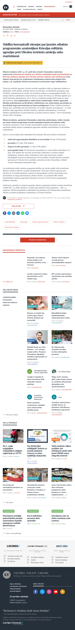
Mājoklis (64, 497)
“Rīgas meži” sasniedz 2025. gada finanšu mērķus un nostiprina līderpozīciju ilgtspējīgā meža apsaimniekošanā (62, 381)
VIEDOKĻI (39, 6)
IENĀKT (69, 2)
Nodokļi (9, 528)
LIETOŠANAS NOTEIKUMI (18, 586)
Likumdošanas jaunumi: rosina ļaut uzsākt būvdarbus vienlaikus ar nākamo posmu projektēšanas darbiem (36, 490)
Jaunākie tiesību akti (15, 556)
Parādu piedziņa (32, 463)
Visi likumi (11, 561)
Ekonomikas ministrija (11, 27)
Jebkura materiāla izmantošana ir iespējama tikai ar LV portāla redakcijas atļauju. (32, 617)
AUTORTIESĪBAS (15, 591)
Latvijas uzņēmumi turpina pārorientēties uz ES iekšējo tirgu (37, 276)
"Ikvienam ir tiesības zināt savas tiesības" (26, 610)
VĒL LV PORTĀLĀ (10, 423)
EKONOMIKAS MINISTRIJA (14, 250)
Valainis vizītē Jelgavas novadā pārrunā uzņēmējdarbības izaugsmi (62, 260)
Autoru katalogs (61, 560)
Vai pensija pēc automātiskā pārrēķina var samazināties (13, 487)
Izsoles (33, 560)
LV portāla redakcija (19, 597)
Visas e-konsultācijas (13, 533)
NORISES (31, 6)
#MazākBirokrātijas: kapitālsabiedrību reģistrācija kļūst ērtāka (61, 315)
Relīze (12, 32)
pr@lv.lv (24, 602)
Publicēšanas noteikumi (14, 199)
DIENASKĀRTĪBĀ (49, 6)
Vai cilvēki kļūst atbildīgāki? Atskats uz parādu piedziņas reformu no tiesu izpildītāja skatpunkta (37, 451)
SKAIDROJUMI (21, 6)
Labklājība (17, 493)
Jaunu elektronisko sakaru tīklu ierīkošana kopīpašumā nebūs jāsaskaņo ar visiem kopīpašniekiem (62, 490)
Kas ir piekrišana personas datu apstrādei (34, 518)
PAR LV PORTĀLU (15, 584)
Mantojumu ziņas (37, 562)
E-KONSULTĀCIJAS (29, 9)
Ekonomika (23, 222)
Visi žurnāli (59, 562)
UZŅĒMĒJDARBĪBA (9, 297)
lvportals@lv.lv (20, 600)
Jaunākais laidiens (37, 557)
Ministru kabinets (59, 222)
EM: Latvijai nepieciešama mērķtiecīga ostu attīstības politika (62, 276)
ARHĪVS (39, 9)
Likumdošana (42, 497)
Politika (64, 458)
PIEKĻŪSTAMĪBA (15, 589)
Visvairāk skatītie (13, 559)
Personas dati (35, 523)
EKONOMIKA (7, 300)
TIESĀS (19, 9)
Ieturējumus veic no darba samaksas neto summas (61, 518)
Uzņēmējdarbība (25, 32)
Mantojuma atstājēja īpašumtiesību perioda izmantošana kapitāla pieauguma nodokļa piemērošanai (12, 521)
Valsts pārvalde (61, 265)
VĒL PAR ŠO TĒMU (10, 290)
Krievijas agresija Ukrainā (40, 222)
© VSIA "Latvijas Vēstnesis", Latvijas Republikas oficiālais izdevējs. (27, 620)
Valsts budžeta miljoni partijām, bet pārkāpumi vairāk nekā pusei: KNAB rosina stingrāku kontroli (62, 451)
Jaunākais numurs (61, 557)
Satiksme (16, 456)
